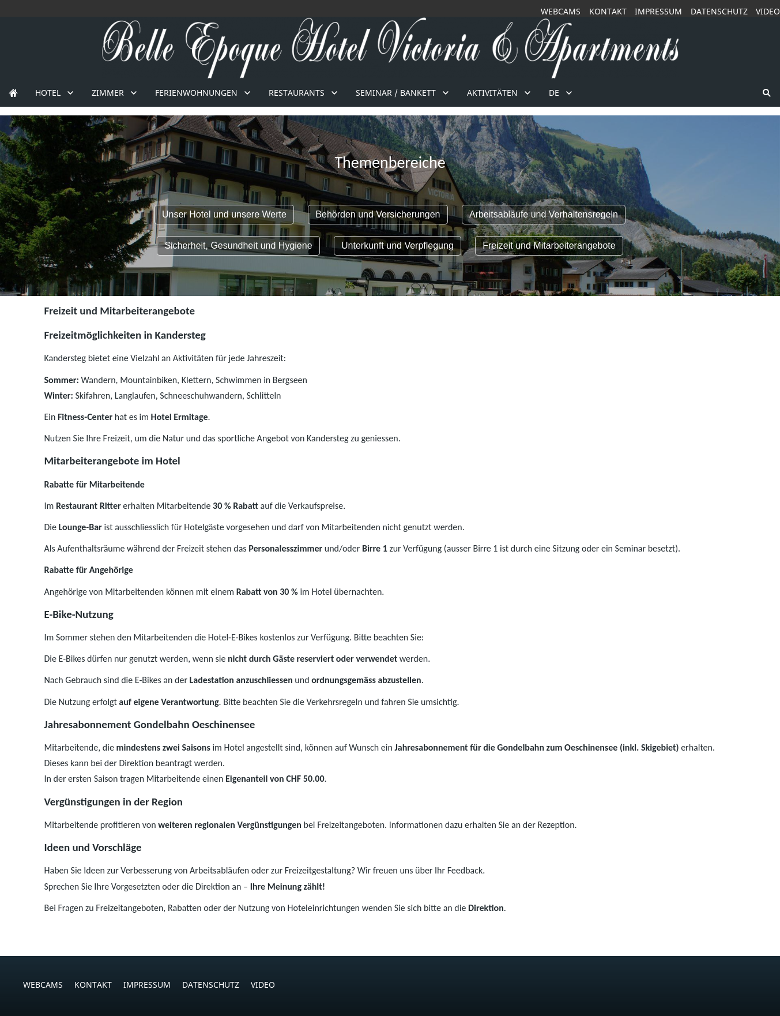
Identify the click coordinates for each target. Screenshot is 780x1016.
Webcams (561, 11)
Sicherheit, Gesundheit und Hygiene (238, 245)
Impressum (658, 11)
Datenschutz (719, 11)
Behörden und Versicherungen (377, 214)
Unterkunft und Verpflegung (397, 245)
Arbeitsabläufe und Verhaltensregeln (543, 214)
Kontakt (608, 11)
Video (768, 11)
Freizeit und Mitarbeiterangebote (549, 245)
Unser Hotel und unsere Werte (224, 214)
